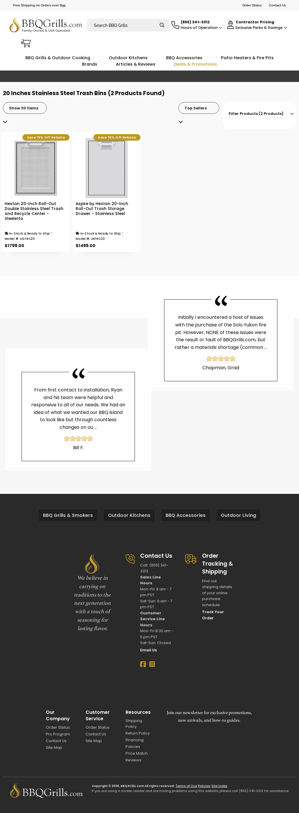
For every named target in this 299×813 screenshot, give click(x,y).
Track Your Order (213, 614)
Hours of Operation (201, 27)
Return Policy (138, 733)
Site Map (54, 747)
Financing (135, 739)
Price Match (137, 753)
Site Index (219, 786)
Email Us (148, 650)
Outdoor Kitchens (128, 58)
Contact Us (277, 5)
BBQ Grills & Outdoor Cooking (57, 58)
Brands (89, 64)
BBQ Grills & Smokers (68, 515)
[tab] (259, 113)
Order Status (252, 5)
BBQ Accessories (184, 58)
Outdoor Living (238, 515)
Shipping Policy (134, 723)
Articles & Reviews (135, 64)
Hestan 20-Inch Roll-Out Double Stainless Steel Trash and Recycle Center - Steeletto (34, 211)
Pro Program (58, 734)
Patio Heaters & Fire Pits (247, 58)
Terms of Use (186, 786)
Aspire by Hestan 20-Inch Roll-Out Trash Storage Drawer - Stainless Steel (102, 208)
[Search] (162, 25)
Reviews (133, 760)
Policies (133, 746)
